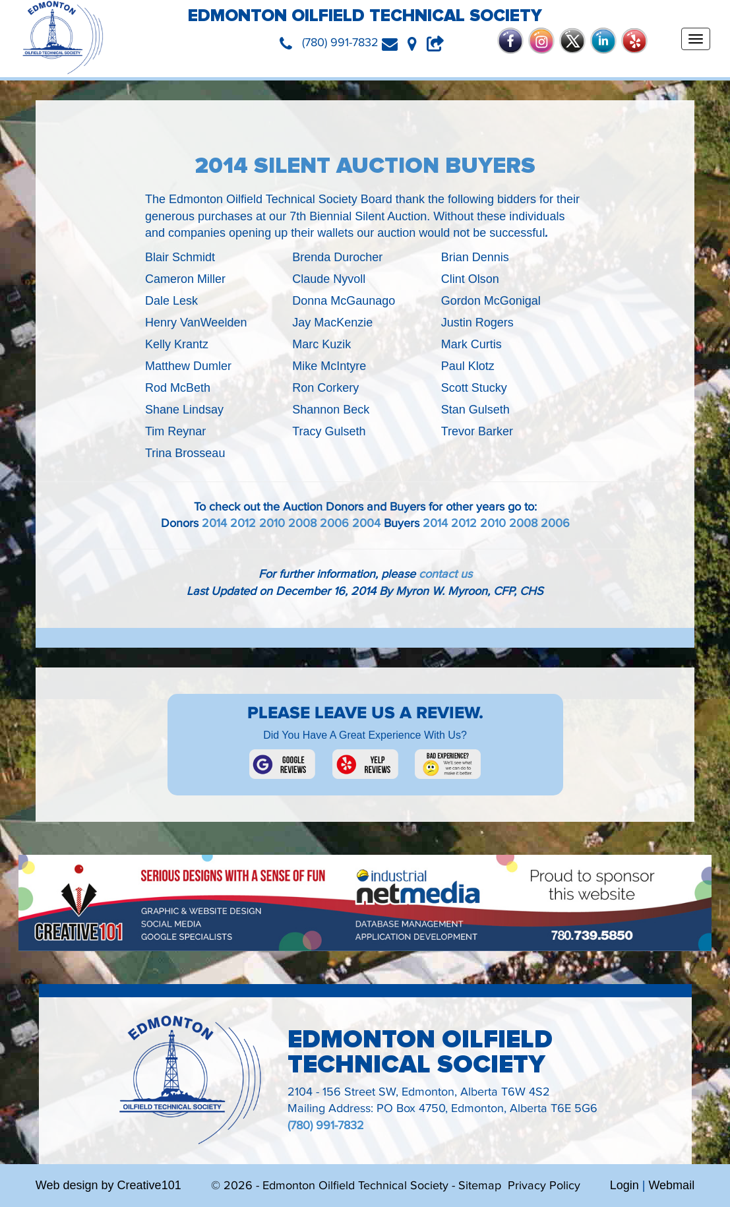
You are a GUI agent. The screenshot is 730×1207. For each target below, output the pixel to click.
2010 (272, 523)
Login (624, 1185)
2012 (243, 523)
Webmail (671, 1185)
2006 (334, 523)
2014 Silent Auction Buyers (365, 165)
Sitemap (479, 1185)
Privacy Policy (544, 1185)
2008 (302, 523)
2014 (214, 523)
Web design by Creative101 (108, 1185)
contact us (445, 574)
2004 (366, 523)
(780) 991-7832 (326, 1125)
